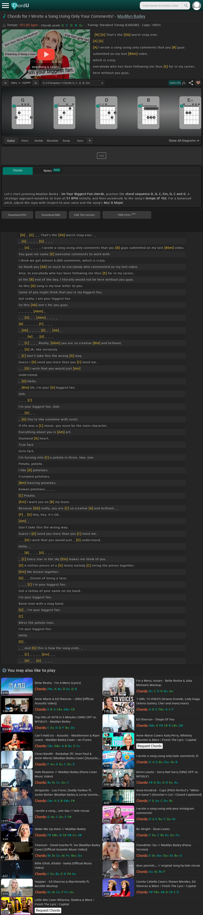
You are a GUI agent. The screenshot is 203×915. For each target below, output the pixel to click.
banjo (66, 140)
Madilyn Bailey (131, 16)
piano (24, 140)
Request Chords (149, 746)
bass (80, 140)
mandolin (52, 140)
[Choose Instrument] (90, 140)
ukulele (38, 140)
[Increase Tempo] (35, 83)
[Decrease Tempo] (5, 83)
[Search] (185, 6)
